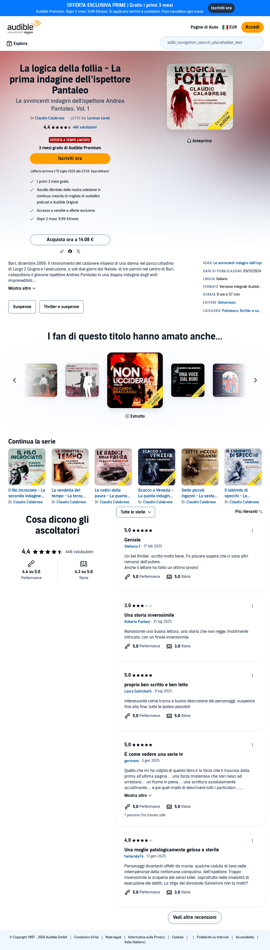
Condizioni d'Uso (86, 937)
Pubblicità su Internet (213, 937)
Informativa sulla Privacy (147, 937)
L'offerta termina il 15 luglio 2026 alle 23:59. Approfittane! (70, 171)
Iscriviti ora (70, 158)
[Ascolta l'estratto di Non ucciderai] (135, 416)
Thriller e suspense (61, 306)
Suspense (22, 306)
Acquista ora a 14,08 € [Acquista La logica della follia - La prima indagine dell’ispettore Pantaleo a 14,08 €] (70, 239)
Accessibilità (245, 937)
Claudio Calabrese (28, 502)
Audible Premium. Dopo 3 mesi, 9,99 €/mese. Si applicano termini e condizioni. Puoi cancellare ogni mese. (120, 8)
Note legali (114, 937)
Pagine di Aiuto (204, 27)
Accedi (252, 27)
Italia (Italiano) (135, 942)
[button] (62, 251)
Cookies (178, 937)
